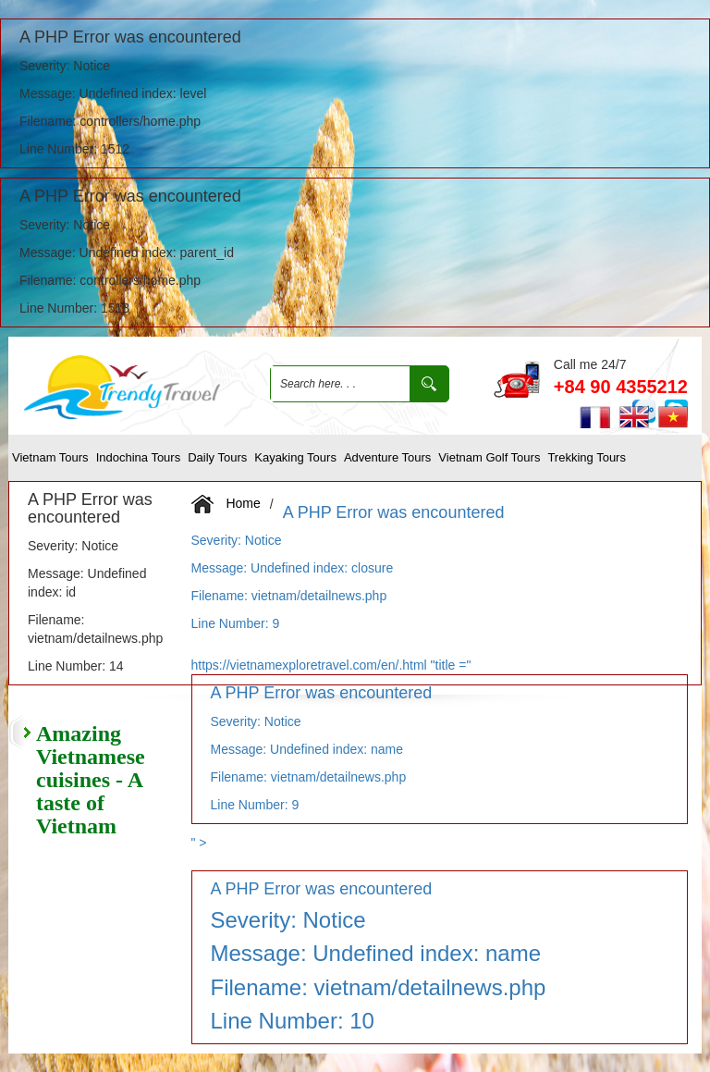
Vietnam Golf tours (489, 457)
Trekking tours (586, 457)
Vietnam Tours (50, 457)
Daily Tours (217, 457)
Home (243, 502)
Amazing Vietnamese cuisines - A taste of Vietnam (90, 779)
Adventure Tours (387, 457)
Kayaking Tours (295, 457)
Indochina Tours (138, 457)
